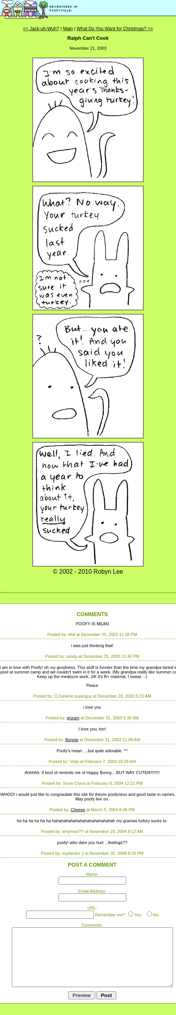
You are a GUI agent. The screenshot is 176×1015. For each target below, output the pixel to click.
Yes (137, 915)
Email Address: (92, 891)
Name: (92, 874)
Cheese (78, 809)
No (155, 915)
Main (68, 28)
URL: (92, 908)
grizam (73, 718)
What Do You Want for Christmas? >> (115, 28)
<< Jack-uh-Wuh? (41, 28)
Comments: (92, 925)
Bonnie (71, 739)
